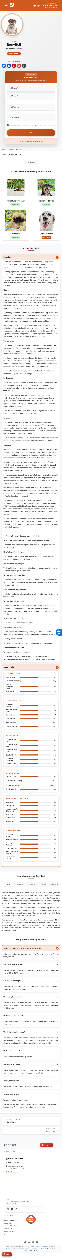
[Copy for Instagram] (20, 66)
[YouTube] (11, 1214)
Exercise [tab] (43, 884)
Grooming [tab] (54, 884)
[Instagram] (16, 1214)
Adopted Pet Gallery (11, 1231)
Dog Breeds (10, 149)
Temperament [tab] (19, 884)
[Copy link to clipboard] (25, 66)
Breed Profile (15, 155)
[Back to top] (56, 1150)
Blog (5, 1240)
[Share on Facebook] (4, 66)
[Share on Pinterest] (14, 66)
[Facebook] (7, 1214)
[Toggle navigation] (6, 5)
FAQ (25, 155)
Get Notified (46, 237)
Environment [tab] (32, 884)
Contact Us (8, 1234)
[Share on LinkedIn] (9, 66)
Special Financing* (11, 1226)
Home (3, 149)
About (5, 155)
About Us (7, 1229)
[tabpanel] (31, 912)
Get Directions (12, 1177)
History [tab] (7, 884)
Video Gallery (9, 1237)
